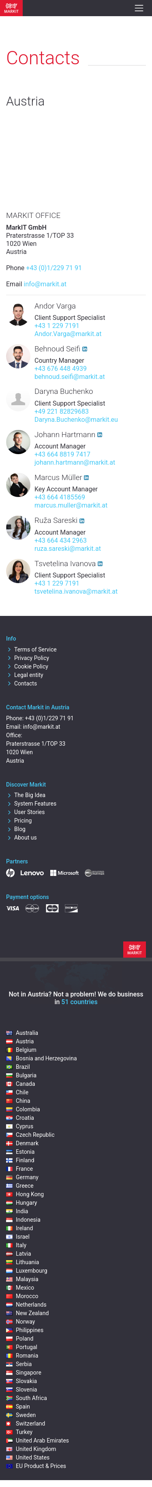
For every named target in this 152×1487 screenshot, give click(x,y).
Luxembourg (26, 1270)
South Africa (26, 1398)
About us (21, 837)
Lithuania (22, 1262)
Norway (20, 1321)
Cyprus (19, 1126)
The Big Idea (25, 795)
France (19, 1168)
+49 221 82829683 (61, 411)
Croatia (20, 1118)
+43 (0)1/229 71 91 (54, 268)
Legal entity (24, 675)
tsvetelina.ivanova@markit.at (76, 591)
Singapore (23, 1372)
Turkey (19, 1432)
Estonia (20, 1152)
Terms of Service (31, 649)
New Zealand (27, 1313)
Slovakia (21, 1381)
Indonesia (23, 1219)
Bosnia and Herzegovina (41, 1058)
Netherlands (26, 1304)
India (17, 1211)
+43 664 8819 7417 (62, 454)
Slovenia (21, 1389)
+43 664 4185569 (59, 497)
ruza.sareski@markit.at (67, 548)
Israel (18, 1236)
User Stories (25, 812)
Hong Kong (25, 1194)
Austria (20, 1041)
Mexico (20, 1287)
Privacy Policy (27, 658)
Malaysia (22, 1279)
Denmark (22, 1143)
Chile (17, 1092)
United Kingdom (31, 1449)
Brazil (18, 1067)
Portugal (21, 1347)
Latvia (18, 1253)
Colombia (23, 1109)
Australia (22, 1033)
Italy (16, 1245)
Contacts (21, 683)
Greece (20, 1185)
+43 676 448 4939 (60, 368)
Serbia (19, 1364)
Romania (22, 1355)
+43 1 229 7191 (56, 326)
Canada (20, 1084)
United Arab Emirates (37, 1440)
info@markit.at (45, 284)
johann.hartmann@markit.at (74, 462)
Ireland (19, 1228)
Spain (18, 1406)
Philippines (24, 1330)
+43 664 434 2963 (60, 540)
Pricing (19, 820)
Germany (22, 1177)
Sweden (21, 1415)
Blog (16, 829)
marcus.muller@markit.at (70, 505)
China (18, 1101)
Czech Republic (30, 1135)
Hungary (21, 1202)
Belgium (21, 1050)
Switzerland (25, 1423)
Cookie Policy (27, 666)
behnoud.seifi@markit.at (69, 377)
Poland (19, 1338)
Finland (20, 1160)
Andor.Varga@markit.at (68, 334)
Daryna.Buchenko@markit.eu (76, 419)
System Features (31, 803)
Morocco (22, 1296)
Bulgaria (21, 1075)
